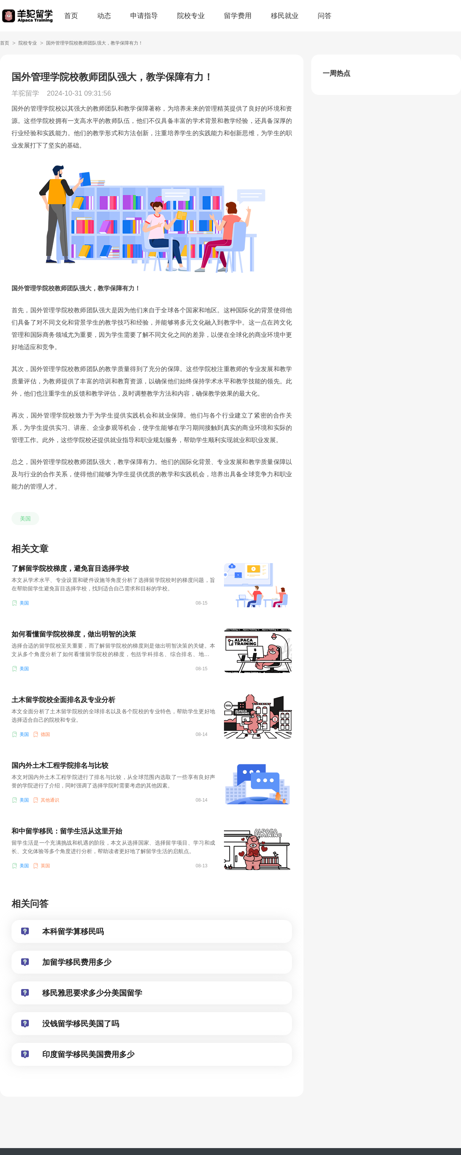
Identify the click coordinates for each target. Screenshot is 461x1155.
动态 (104, 15)
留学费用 (238, 15)
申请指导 (144, 15)
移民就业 (284, 15)
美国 (25, 518)
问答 (325, 15)
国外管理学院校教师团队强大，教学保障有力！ (94, 43)
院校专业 (191, 15)
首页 (71, 15)
